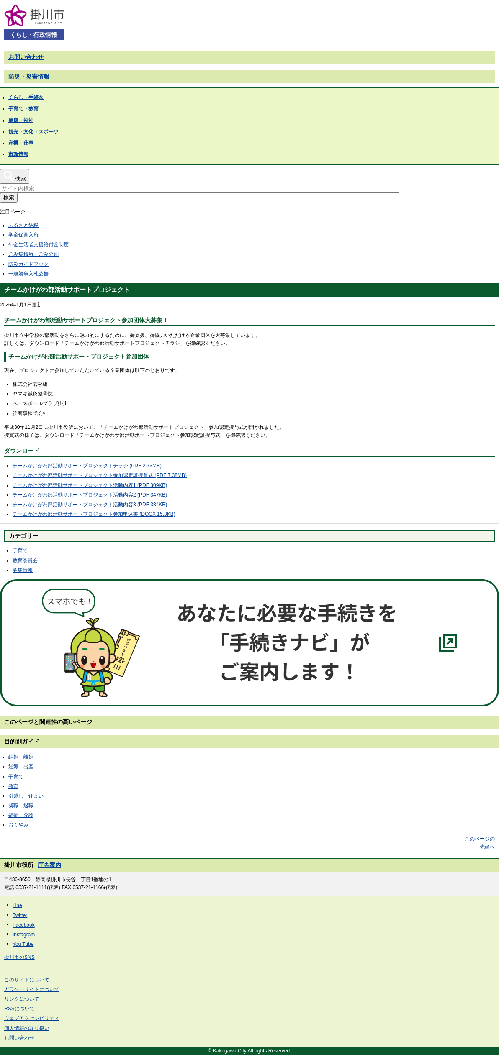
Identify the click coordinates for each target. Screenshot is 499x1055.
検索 (8, 197)
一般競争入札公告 (28, 274)
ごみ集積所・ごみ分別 (33, 254)
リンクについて (21, 999)
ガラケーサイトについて (31, 989)
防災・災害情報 (28, 76)
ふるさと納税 (23, 225)
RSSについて (19, 1009)
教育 (13, 786)
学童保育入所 (23, 235)
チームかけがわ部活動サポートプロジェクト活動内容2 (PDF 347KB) (90, 495)
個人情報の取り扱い (26, 1028)
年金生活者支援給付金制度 (38, 244)
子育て (20, 550)
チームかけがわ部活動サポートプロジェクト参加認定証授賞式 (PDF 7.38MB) (100, 475)
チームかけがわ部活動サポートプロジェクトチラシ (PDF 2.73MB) (87, 466)
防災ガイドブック (28, 264)
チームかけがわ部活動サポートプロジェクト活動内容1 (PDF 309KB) (90, 485)
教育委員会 (25, 560)
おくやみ (18, 825)
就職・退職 (20, 805)
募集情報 (23, 570)
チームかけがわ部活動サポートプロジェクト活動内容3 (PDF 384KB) (90, 504)
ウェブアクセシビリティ (31, 1018)
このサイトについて (26, 980)
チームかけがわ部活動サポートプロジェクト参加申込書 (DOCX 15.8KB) (94, 514)
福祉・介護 (20, 815)
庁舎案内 (49, 864)
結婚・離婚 (20, 757)
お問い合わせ (26, 57)
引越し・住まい (26, 796)
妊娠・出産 (20, 767)
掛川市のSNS (19, 957)
